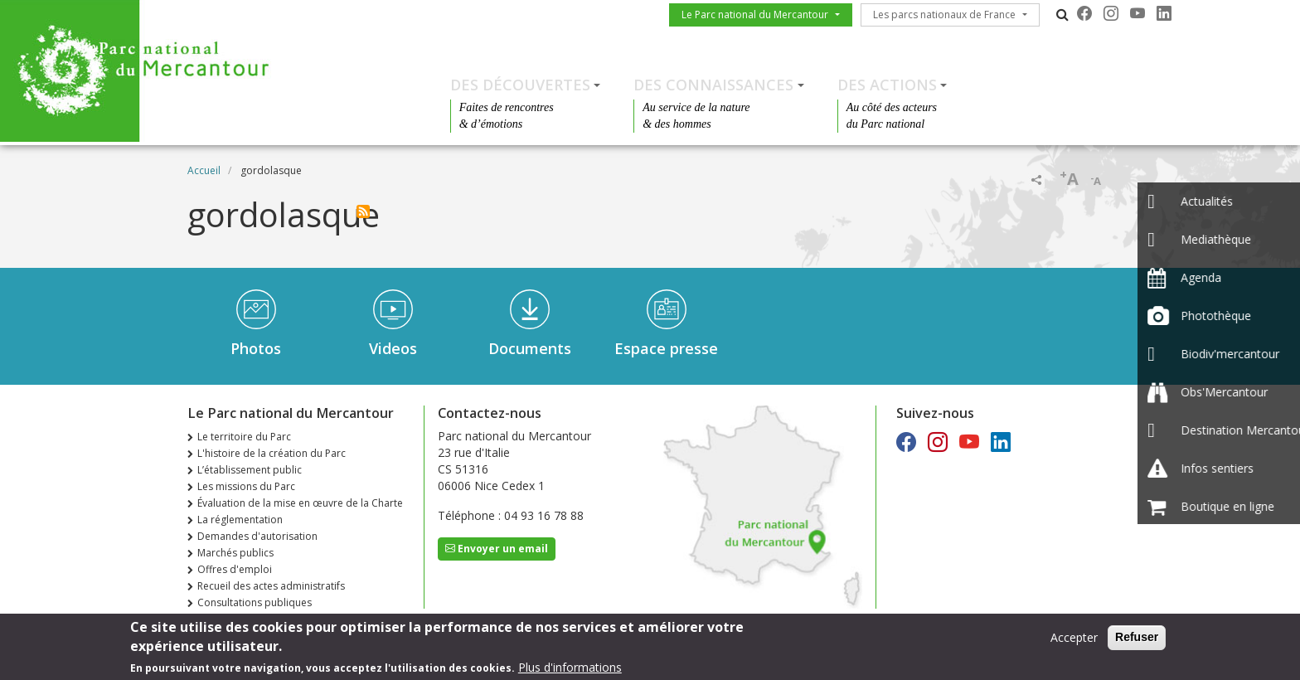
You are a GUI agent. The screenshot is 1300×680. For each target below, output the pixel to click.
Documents (529, 348)
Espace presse (666, 348)
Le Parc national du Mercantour (755, 14)
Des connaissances (713, 85)
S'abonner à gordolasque (363, 211)
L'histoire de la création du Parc (271, 453)
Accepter (1074, 639)
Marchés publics (235, 553)
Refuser (1136, 638)
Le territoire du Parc (244, 437)
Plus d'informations (570, 669)
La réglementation (240, 519)
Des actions (887, 85)
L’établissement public (249, 470)
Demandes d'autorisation (257, 536)
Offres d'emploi (234, 569)
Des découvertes (520, 85)
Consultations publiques (254, 602)
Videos (393, 348)
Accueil (204, 170)
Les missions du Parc (246, 486)
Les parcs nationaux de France (944, 14)
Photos (255, 348)
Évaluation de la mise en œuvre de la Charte (300, 503)
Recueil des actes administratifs (271, 586)
